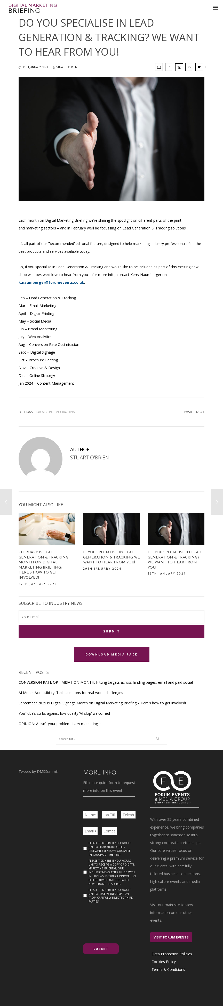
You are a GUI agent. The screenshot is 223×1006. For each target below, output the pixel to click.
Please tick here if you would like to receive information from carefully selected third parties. (111, 894)
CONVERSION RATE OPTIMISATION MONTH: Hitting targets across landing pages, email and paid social (106, 681)
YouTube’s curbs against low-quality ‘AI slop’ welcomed (64, 712)
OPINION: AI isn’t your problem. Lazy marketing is (60, 722)
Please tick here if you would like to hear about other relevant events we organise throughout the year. (110, 847)
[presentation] (122, 920)
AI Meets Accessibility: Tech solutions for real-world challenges (71, 691)
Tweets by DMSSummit (38, 770)
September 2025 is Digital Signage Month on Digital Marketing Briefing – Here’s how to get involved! (102, 701)
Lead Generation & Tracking (55, 412)
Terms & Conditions (168, 968)
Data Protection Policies (172, 952)
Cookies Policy (164, 960)
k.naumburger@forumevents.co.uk (51, 282)
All (202, 412)
